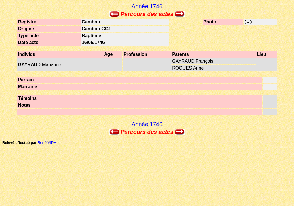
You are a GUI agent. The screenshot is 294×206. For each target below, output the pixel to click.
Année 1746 (147, 6)
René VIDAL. (48, 142)
